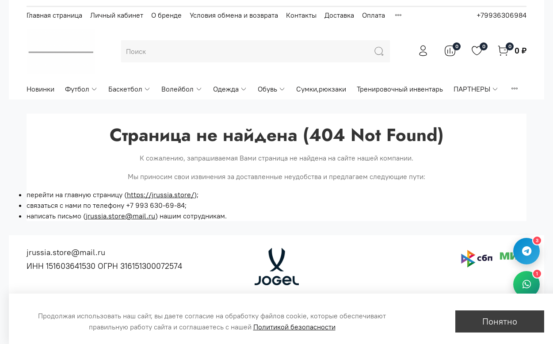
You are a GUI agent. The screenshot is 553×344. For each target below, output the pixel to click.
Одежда (230, 88)
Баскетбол (129, 88)
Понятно (499, 321)
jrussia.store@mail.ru (120, 215)
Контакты (301, 15)
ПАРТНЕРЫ (476, 88)
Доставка (339, 15)
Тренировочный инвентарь (400, 88)
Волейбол (181, 88)
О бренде (166, 15)
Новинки (40, 88)
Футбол (81, 88)
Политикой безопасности (294, 326)
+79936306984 (501, 15)
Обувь (272, 88)
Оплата (373, 15)
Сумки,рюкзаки (321, 88)
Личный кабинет (116, 15)
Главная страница (54, 15)
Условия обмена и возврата (234, 15)
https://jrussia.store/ (160, 194)
